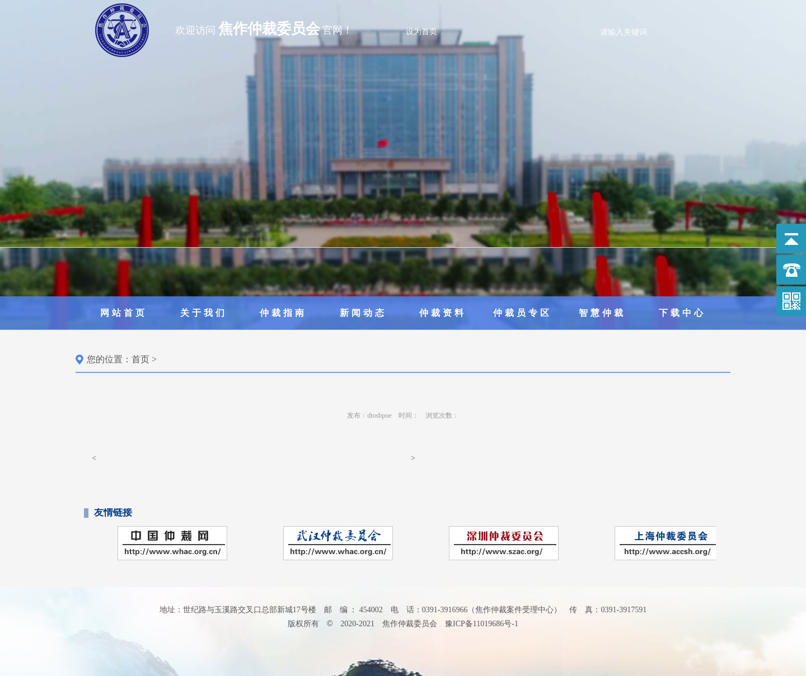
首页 (140, 359)
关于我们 (203, 313)
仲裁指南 (283, 313)
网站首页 (123, 313)
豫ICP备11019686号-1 (481, 624)
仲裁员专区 (522, 313)
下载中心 (682, 313)
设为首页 (421, 31)
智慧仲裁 (602, 313)
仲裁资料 (442, 313)
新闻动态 (363, 313)
